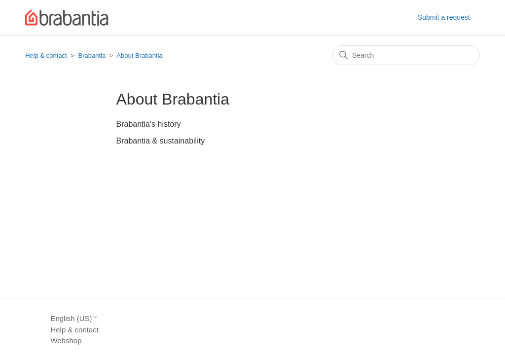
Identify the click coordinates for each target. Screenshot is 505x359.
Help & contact (46, 55)
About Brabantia (139, 55)
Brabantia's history (148, 124)
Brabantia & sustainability (160, 141)
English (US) (74, 318)
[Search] (406, 55)
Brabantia (92, 55)
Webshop (65, 340)
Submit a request (444, 17)
